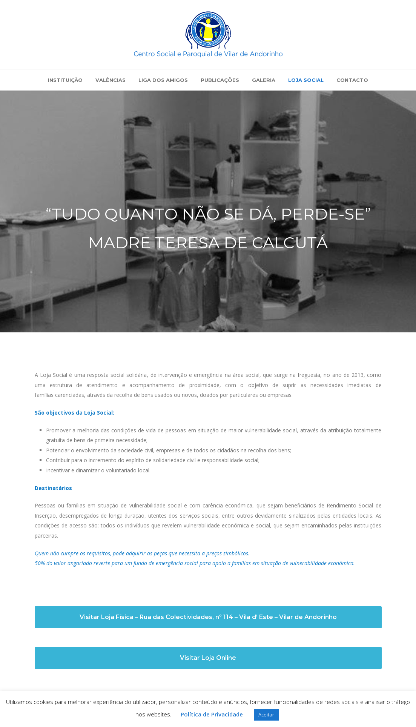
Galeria (263, 80)
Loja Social (306, 80)
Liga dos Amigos (163, 80)
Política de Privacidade (212, 714)
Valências (110, 80)
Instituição (65, 80)
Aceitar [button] (266, 714)
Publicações (220, 80)
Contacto (352, 80)
